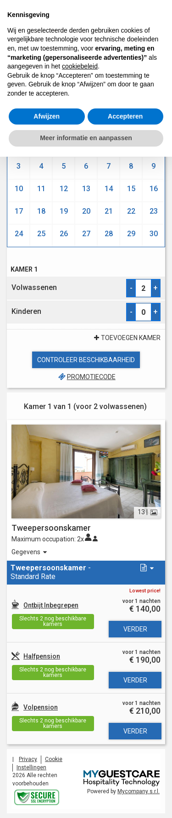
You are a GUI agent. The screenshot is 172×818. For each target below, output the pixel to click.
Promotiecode (85, 377)
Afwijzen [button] (46, 116)
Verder (135, 629)
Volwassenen (34, 287)
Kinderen (26, 311)
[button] (146, 568)
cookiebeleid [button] (80, 66)
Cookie (53, 759)
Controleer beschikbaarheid (86, 360)
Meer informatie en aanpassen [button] (86, 138)
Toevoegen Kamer (126, 337)
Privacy (28, 759)
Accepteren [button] (125, 116)
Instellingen (31, 767)
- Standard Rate (51, 572)
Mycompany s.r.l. (138, 791)
